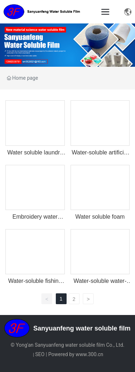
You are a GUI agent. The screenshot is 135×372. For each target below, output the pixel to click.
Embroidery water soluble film (35, 220)
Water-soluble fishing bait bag (35, 284)
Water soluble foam (100, 217)
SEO (40, 354)
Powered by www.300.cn (75, 354)
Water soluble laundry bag (35, 155)
